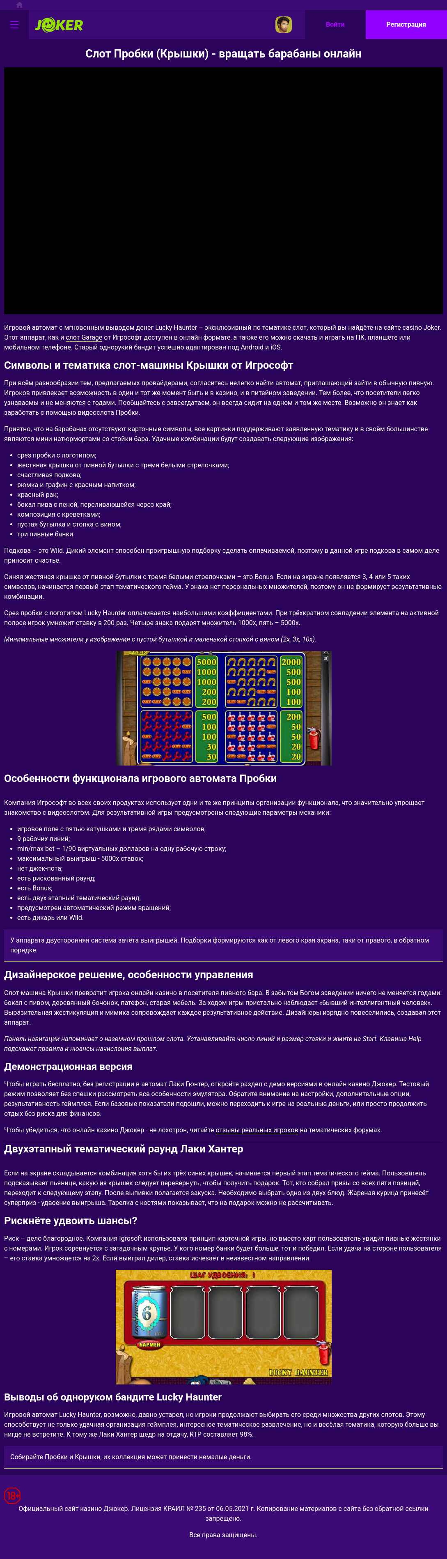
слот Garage (84, 337)
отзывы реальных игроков (256, 1130)
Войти (335, 24)
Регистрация (406, 24)
